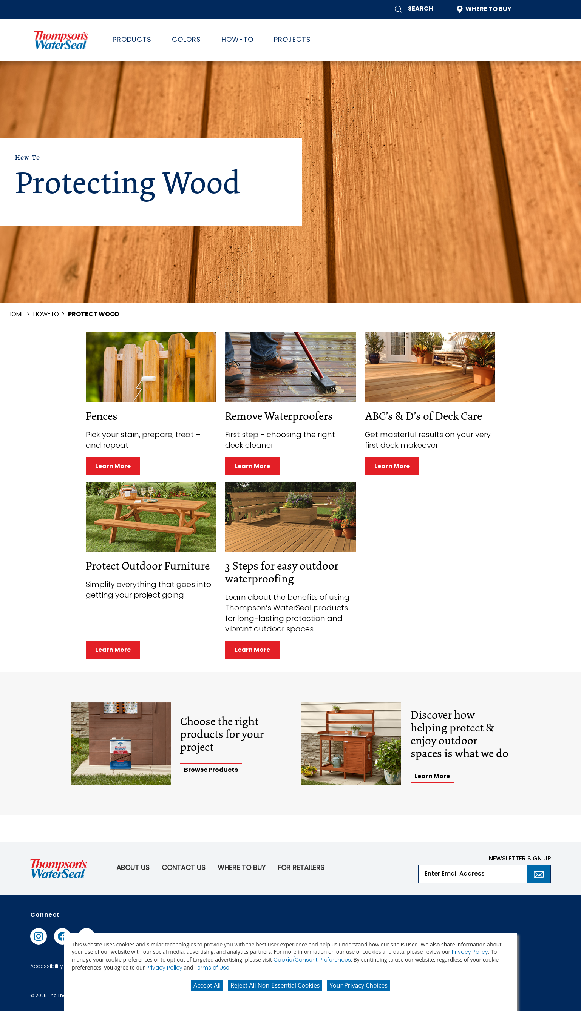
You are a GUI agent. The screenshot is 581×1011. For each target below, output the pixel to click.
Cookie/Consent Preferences (312, 960)
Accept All (207, 985)
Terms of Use (212, 968)
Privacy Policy (470, 952)
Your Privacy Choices (358, 985)
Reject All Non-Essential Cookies (275, 985)
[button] (414, 9)
